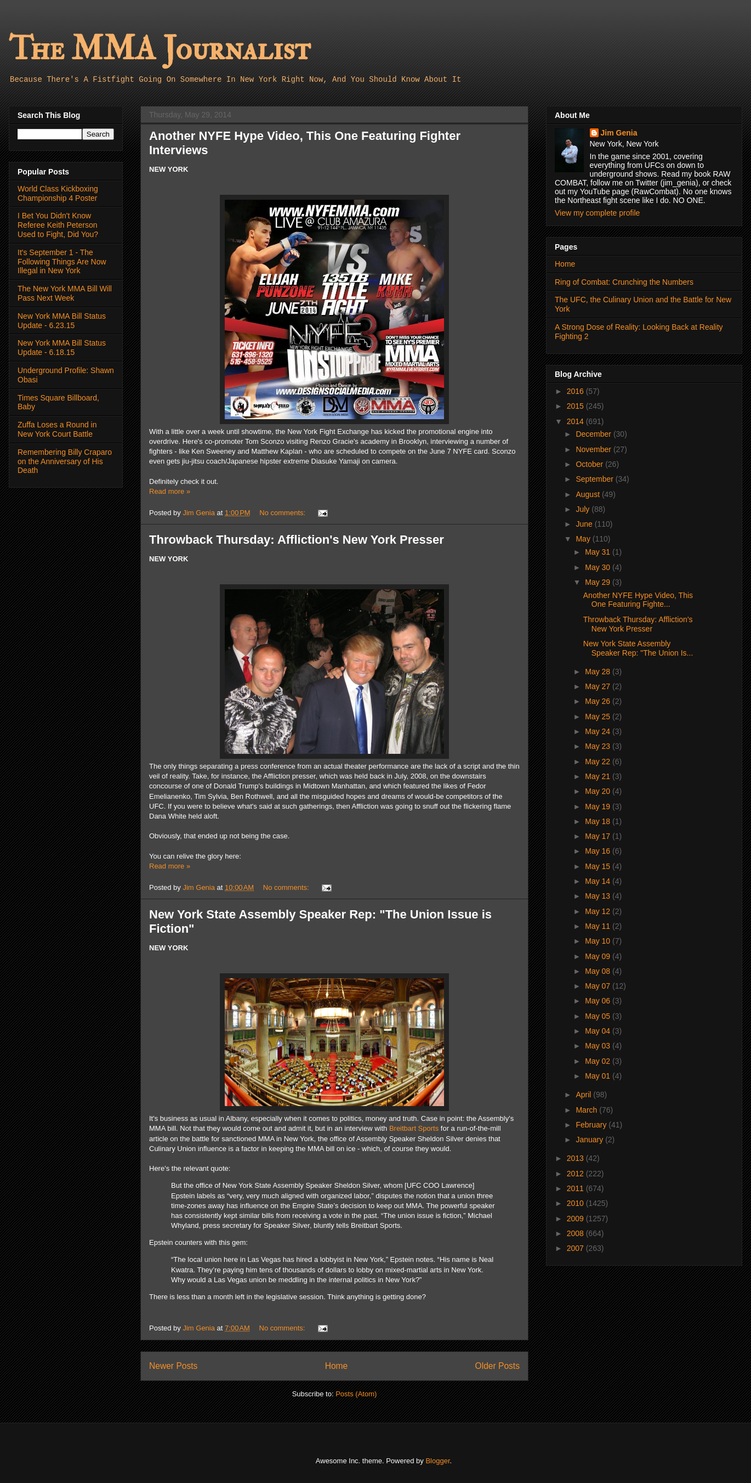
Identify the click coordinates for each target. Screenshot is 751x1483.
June (585, 524)
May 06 (598, 1000)
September (595, 479)
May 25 (598, 716)
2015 (576, 406)
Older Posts (497, 1366)
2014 (576, 421)
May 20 (598, 791)
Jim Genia (619, 132)
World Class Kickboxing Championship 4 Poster (58, 193)
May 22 (598, 761)
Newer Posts (173, 1366)
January (590, 1139)
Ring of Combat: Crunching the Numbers (624, 282)
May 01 (598, 1076)
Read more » (169, 491)
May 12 (598, 911)
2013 (576, 1158)
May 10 (598, 941)
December (594, 434)
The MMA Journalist (159, 49)
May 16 (598, 851)
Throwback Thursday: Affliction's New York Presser (296, 539)
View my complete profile (597, 212)
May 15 (598, 866)
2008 (576, 1233)
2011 (576, 1188)
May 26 (598, 701)
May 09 (598, 956)
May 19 (598, 806)
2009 (576, 1218)
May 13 (598, 896)
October (590, 464)
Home (336, 1366)
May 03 (598, 1045)
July (583, 509)
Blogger (437, 1461)
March (587, 1110)
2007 (576, 1248)
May (584, 538)
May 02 (598, 1061)
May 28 (598, 671)
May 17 (598, 836)
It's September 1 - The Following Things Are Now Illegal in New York (62, 261)
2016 (576, 391)
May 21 (598, 776)
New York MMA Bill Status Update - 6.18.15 (62, 348)
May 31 (598, 552)
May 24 (598, 731)
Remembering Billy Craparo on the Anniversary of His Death (65, 461)
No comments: (283, 513)
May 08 (598, 971)
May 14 (598, 881)
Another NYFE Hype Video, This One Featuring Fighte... (638, 600)
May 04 (598, 1031)
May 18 (598, 821)
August (588, 494)
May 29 (598, 582)
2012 (576, 1173)
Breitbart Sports (414, 1128)
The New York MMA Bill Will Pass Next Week (65, 293)
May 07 (598, 986)
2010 (576, 1203)
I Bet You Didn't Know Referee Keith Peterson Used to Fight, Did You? (58, 225)
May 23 (598, 746)
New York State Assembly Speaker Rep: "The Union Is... (638, 648)
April (584, 1094)
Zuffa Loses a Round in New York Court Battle (57, 429)
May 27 (598, 686)
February (592, 1124)
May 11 (598, 926)
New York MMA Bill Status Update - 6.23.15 (62, 321)
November (594, 449)
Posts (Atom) (356, 1394)
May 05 (598, 1016)
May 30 (598, 567)
